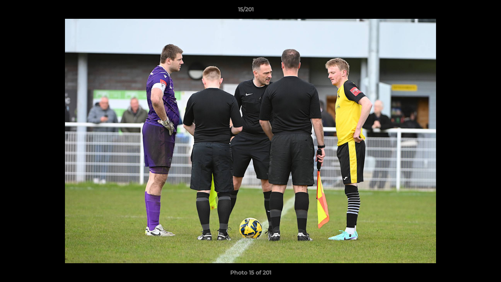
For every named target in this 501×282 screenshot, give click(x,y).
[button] (468, 11)
